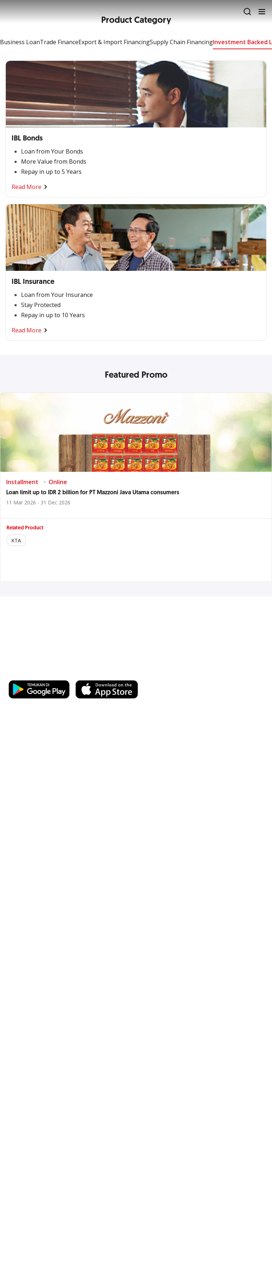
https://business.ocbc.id (111, 673)
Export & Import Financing (114, 42)
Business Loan (20, 42)
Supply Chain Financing (181, 42)
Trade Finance (59, 42)
